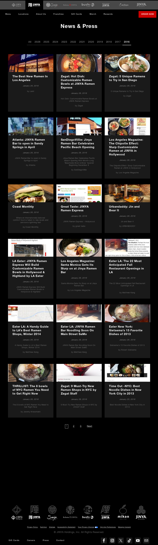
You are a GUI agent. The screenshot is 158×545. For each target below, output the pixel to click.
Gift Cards (77, 14)
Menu (9, 14)
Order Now (148, 15)
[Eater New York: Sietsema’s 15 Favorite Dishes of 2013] (127, 331)
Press (46, 541)
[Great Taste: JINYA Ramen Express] (79, 208)
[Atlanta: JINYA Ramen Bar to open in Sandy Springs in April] (31, 147)
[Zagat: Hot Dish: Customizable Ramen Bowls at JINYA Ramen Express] (79, 82)
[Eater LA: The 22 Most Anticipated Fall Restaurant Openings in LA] (127, 268)
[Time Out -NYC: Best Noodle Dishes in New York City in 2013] (127, 390)
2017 (118, 42)
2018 (109, 42)
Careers (31, 541)
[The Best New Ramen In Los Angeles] (31, 82)
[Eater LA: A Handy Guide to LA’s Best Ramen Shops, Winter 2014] (31, 331)
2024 (55, 42)
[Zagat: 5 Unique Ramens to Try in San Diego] (127, 82)
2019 (100, 42)
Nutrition (43, 526)
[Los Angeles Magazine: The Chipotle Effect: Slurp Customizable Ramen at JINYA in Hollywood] (127, 147)
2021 (82, 42)
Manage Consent (124, 526)
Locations (24, 14)
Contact (60, 541)
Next (90, 426)
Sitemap (52, 526)
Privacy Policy (32, 526)
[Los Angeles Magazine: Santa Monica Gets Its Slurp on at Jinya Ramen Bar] (79, 268)
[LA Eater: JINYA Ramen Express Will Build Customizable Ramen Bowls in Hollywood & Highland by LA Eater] (31, 268)
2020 (91, 42)
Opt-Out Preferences (108, 526)
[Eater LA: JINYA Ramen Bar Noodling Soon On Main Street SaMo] (79, 331)
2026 (37, 42)
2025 (46, 42)
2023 (64, 42)
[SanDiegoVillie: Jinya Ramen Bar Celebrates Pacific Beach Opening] (79, 147)
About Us (42, 14)
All (29, 42)
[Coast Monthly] (31, 208)
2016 (127, 42)
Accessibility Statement (66, 526)
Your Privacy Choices (86, 526)
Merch (94, 15)
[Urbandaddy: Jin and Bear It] (127, 208)
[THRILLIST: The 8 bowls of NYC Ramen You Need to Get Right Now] (31, 390)
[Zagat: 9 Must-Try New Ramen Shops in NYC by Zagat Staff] (79, 390)
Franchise (59, 14)
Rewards (108, 14)
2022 (73, 42)
